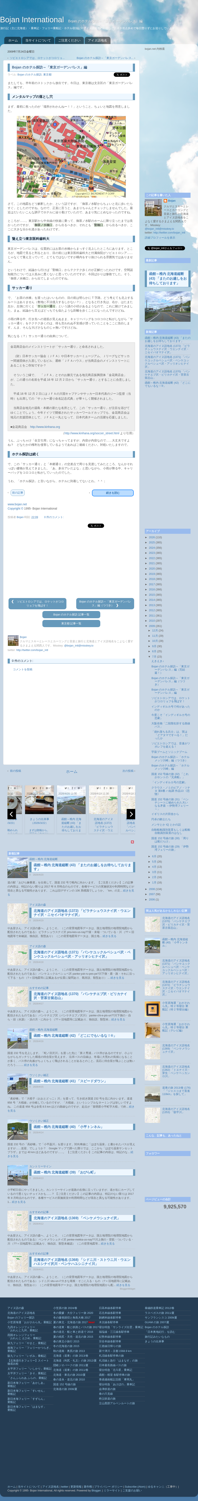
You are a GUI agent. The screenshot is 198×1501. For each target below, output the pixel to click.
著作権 (88, 1486)
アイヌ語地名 (97, 40)
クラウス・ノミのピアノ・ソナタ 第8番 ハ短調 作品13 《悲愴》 (170, 791)
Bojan (171, 200)
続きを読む (113, 492)
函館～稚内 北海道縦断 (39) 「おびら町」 (65, 1172)
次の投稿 (127, 770)
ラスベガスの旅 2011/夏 (159, 1313)
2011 (152, 615)
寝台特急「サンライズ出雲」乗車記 (121, 1327)
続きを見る (109, 936)
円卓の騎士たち (161, 819)
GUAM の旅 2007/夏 (157, 1322)
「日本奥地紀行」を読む (160, 1331)
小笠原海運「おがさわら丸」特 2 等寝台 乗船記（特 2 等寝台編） (176, 1006)
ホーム (13, 40)
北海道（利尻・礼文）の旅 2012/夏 (75, 1360)
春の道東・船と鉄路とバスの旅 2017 (76, 1327)
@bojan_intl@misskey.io (78, 645)
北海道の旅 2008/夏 (65, 1389)
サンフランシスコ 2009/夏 (161, 1317)
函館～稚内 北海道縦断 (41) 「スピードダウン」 (70, 1081)
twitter (64, 1486)
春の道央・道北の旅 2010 (69, 1379)
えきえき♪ (157, 661)
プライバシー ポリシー (108, 1486)
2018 (152, 579)
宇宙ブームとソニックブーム (169, 751)
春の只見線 (106, 1393)
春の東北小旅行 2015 (66, 1341)
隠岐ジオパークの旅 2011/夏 (70, 1365)
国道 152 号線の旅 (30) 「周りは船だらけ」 (169, 840)
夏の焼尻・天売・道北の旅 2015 (73, 1336)
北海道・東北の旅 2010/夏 (69, 1374)
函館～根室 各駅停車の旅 (114, 1374)
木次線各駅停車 (108, 1322)
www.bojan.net (17, 504)
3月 (154, 872)
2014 (152, 599)
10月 (155, 640)
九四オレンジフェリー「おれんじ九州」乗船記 (22, 1329)
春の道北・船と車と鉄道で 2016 (73, 1331)
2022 (152, 558)
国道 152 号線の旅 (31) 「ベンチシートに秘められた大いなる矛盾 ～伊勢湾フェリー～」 (170, 804)
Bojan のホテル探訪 (29, 74)
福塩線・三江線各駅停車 (114, 1331)
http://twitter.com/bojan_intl (32, 650)
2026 (152, 537)
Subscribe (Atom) (135, 1486)
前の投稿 (15, 770)
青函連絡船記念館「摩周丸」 (117, 1379)
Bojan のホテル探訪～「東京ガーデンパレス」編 (170, 691)
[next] (131, 814)
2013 (152, 605)
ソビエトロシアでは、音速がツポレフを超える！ (170, 745)
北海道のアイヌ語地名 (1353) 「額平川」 (176, 1111)
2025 (152, 542)
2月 (154, 877)
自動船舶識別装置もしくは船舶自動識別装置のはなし (170, 831)
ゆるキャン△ (156, 1486)
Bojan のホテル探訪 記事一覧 (71, 614)
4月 (154, 866)
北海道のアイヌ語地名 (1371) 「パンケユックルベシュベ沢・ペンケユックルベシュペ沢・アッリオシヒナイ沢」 (167, 362)
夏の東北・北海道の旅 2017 (70, 1322)
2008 (152, 889)
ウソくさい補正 (39, 1075)
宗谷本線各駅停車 (110, 1341)
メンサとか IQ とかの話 (166, 824)
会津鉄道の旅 (107, 1389)
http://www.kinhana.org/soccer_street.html (92, 433)
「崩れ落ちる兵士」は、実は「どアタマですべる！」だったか (169, 735)
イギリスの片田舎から (165, 814)
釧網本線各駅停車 (110, 1317)
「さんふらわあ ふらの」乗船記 (27, 1378)
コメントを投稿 (22, 669)
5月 (154, 861)
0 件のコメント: (54, 517)
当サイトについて (38, 40)
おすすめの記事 (39, 988)
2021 (152, 563)
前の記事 (17, 492)
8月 (154, 651)
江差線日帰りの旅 (110, 1346)
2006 (152, 899)
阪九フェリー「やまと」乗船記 (26, 1343)
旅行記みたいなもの (157, 1336)
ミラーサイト (112, 1490)
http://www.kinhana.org (45, 427)
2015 (152, 594)
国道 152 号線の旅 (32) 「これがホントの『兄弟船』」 (169, 776)
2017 (152, 584)
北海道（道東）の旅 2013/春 (70, 1355)
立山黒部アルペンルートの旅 (117, 1403)
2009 (152, 626)
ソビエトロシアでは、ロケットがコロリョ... (37, 58)
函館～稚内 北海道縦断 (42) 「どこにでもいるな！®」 (75, 1035)
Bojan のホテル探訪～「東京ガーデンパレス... (105, 58)
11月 (155, 635)
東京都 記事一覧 (71, 623)
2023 (152, 552)
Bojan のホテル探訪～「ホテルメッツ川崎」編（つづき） (170, 759)
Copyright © (15, 508)
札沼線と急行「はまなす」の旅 (118, 1360)
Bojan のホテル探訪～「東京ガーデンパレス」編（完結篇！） (170, 669)
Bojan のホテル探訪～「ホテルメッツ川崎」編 (170, 767)
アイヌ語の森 (37, 904)
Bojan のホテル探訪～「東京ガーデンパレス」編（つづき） (170, 681)
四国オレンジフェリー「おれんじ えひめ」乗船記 (24, 1337)
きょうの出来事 (154, 1341)
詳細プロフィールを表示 (160, 237)
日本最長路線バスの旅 (113, 1365)
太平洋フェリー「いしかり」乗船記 (29, 1368)
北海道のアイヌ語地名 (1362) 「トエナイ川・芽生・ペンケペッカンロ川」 (176, 1071)
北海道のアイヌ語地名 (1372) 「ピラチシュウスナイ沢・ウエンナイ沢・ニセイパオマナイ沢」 (167, 349)
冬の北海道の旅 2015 (66, 1346)
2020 (152, 568)
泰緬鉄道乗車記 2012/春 (159, 1308)
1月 (154, 882)
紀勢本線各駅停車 (110, 1336)
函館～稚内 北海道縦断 (43, 859)
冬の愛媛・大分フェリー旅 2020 (73, 1313)
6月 (154, 856)
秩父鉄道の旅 (107, 1398)
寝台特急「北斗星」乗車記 (115, 1370)
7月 (154, 656)
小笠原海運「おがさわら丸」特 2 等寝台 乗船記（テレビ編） (176, 1027)
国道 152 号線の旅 (64, 1384)
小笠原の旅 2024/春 (65, 1308)
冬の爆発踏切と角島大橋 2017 (71, 1317)
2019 (152, 573)
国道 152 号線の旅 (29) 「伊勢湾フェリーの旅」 (169, 848)
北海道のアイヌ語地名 (21, 1313)
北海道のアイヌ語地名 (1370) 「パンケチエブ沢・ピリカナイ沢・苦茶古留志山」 (167, 374)
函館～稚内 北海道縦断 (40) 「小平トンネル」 (69, 1127)
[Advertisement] (71, 563)
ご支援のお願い (132, 1490)
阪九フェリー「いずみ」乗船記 (26, 1355)
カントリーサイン (40, 1166)
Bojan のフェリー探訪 (20, 1317)
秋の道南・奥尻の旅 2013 (69, 1351)
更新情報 (76, 1486)
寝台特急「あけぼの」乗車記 (117, 1384)
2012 (152, 610)
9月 (154, 646)
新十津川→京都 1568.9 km (115, 1351)
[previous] (11, 814)
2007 (152, 894)
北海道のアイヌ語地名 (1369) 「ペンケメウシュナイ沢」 (77, 1218)
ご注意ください (69, 40)
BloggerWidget (127, 1288)
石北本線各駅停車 (110, 1313)
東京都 (47, 74)
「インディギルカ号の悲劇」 (169, 782)
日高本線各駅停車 (110, 1308)
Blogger (96, 1490)
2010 (152, 620)
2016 (152, 589)
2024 (152, 547)
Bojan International (33, 19)
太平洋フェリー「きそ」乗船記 (26, 1373)
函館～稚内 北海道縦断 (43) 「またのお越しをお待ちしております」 (168, 278)
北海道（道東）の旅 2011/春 (70, 1370)
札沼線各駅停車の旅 (111, 1355)
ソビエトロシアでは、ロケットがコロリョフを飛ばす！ (170, 700)
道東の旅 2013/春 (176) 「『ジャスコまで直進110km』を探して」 (176, 1091)
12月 (155, 630)
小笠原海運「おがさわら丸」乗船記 (29, 1322)
